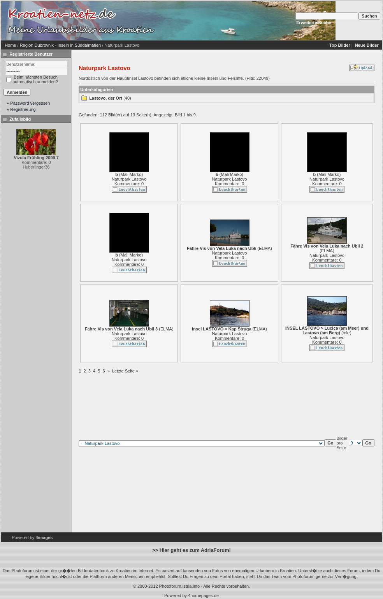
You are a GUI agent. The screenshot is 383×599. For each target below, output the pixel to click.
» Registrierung (21, 109)
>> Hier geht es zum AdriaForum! (191, 550)
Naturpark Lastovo (129, 179)
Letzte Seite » (125, 371)
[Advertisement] (223, 20)
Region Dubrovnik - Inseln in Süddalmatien (60, 45)
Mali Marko (131, 174)
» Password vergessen (28, 103)
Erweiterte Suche (313, 22)
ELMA (265, 248)
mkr (346, 332)
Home (10, 45)
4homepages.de (203, 595)
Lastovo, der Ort (105, 98)
